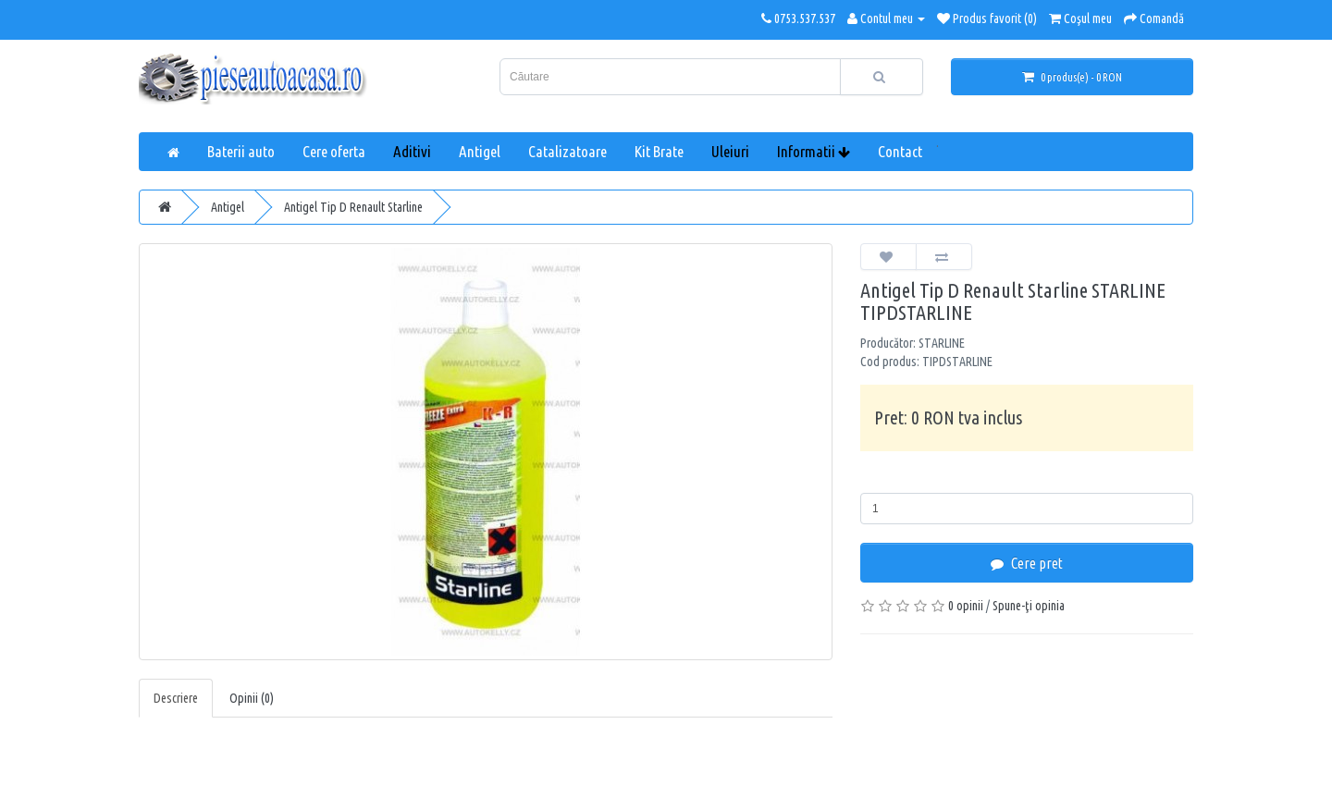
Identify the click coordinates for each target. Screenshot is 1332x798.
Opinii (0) (251, 698)
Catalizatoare (567, 151)
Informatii (813, 151)
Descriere (176, 698)
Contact (900, 151)
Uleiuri (730, 151)
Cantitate (889, 479)
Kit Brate (659, 151)
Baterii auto (241, 151)
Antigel (479, 151)
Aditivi (412, 151)
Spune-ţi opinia (1029, 605)
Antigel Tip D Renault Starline (353, 207)
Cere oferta (333, 151)
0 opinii (965, 605)
